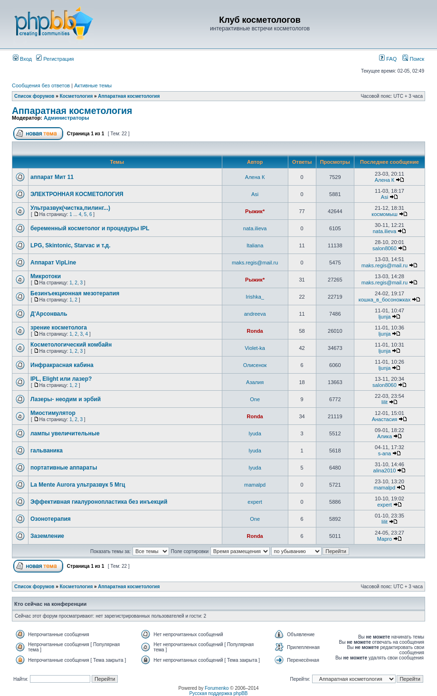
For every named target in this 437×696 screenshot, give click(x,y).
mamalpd (255, 485)
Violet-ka (255, 348)
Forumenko (217, 688)
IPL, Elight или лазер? (61, 379)
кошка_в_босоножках (384, 299)
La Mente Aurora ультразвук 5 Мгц (77, 484)
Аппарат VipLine (53, 262)
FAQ (388, 59)
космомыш (384, 214)
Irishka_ (255, 297)
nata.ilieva (255, 228)
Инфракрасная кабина (62, 365)
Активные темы (93, 85)
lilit (384, 402)
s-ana (384, 453)
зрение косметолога (58, 327)
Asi (254, 194)
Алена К (255, 177)
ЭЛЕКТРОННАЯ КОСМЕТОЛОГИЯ (77, 194)
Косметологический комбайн (71, 344)
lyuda (254, 433)
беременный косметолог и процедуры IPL (89, 228)
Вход (22, 59)
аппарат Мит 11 (52, 177)
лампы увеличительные (65, 433)
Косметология (77, 96)
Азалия (255, 382)
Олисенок (255, 365)
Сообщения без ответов (41, 85)
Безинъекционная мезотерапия (74, 293)
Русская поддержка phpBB (218, 693)
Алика (384, 436)
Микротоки (45, 276)
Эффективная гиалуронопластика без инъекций (98, 501)
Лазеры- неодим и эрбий (65, 399)
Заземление (47, 536)
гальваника (46, 450)
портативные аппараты (63, 467)
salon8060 (384, 248)
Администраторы (66, 118)
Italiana (255, 245)
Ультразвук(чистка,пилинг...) (70, 208)
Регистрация (55, 59)
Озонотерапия (50, 519)
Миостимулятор (53, 413)
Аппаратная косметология (129, 96)
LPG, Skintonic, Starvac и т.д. (70, 245)
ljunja (385, 317)
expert (254, 502)
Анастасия (385, 419)
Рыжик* (255, 211)
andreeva (255, 314)
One (255, 399)
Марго (384, 539)
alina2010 (384, 470)
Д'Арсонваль (48, 313)
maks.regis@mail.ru (255, 262)
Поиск (413, 59)
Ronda (255, 331)
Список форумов (34, 96)
